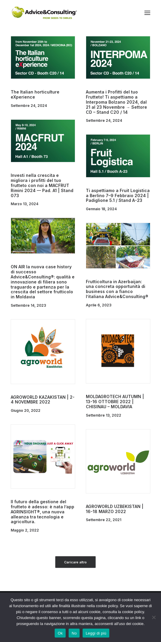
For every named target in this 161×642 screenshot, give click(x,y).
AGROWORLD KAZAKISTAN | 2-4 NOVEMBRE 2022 (43, 400)
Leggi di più (96, 633)
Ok (60, 633)
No (74, 633)
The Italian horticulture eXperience (35, 94)
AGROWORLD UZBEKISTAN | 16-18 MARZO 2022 (114, 509)
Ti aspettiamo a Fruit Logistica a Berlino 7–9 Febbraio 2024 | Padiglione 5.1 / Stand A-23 (118, 195)
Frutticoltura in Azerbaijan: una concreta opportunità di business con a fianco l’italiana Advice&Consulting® (117, 289)
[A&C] (44, 12)
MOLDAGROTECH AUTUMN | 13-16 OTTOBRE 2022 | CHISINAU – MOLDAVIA (115, 401)
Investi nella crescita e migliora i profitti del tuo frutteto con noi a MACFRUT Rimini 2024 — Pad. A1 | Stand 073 (42, 185)
